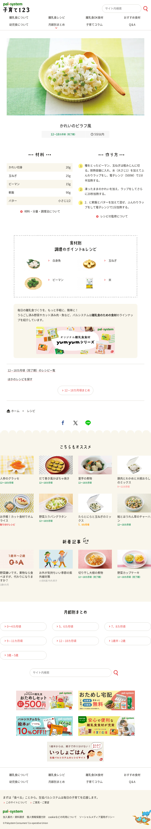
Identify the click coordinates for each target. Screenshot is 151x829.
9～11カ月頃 (13, 640)
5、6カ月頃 (64, 626)
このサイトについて (15, 802)
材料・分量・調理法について (42, 211)
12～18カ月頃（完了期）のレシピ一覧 (31, 370)
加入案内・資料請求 (13, 817)
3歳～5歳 (10, 655)
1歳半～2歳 (116, 640)
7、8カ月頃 (116, 626)
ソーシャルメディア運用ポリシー (97, 817)
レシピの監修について (114, 216)
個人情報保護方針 (36, 817)
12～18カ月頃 (65, 640)
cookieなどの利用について (62, 817)
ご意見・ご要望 (39, 802)
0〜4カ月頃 (12, 626)
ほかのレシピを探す (20, 379)
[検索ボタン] (145, 8)
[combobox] (126, 8)
